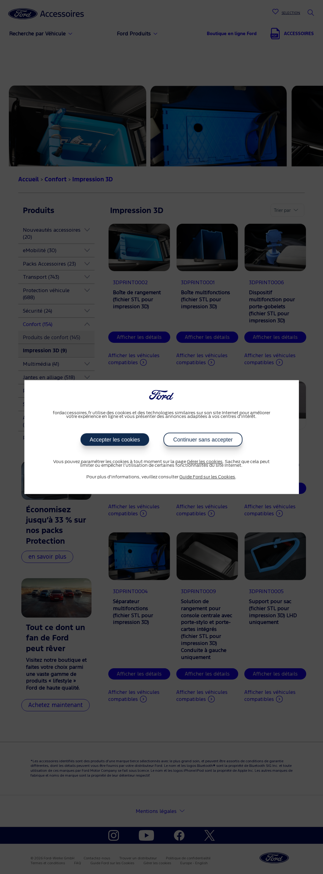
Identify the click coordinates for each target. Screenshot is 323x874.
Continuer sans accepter (202, 440)
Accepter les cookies (115, 440)
